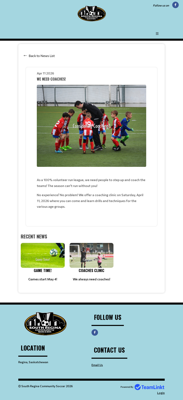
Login (161, 393)
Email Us (97, 365)
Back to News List (42, 56)
